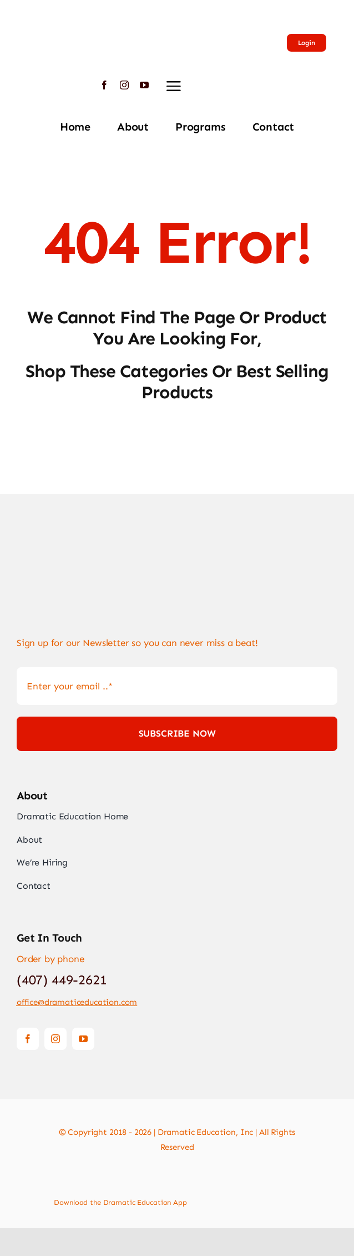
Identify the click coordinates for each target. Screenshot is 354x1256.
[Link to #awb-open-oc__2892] (173, 86)
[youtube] (144, 85)
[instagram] (124, 85)
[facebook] (104, 85)
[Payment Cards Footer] (177, 1176)
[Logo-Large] (53, 11)
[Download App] (221, 1198)
